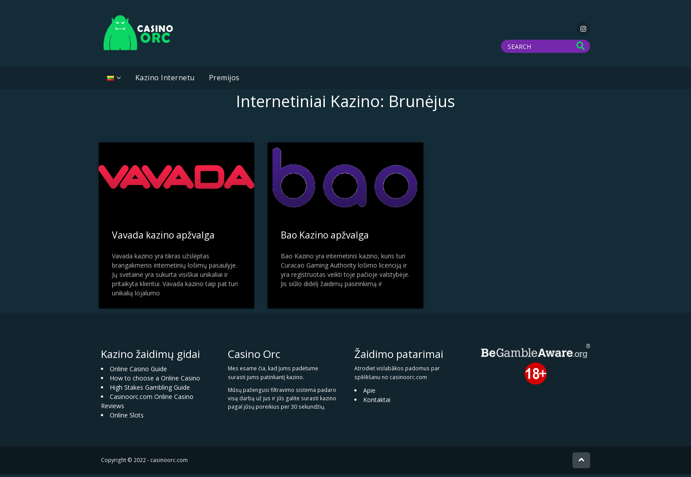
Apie (369, 393)
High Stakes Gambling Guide (150, 390)
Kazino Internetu (165, 80)
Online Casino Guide (138, 371)
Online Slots (127, 418)
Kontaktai (376, 402)
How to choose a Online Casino (155, 380)
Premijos (224, 80)
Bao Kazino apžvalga (325, 237)
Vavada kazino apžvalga (163, 237)
